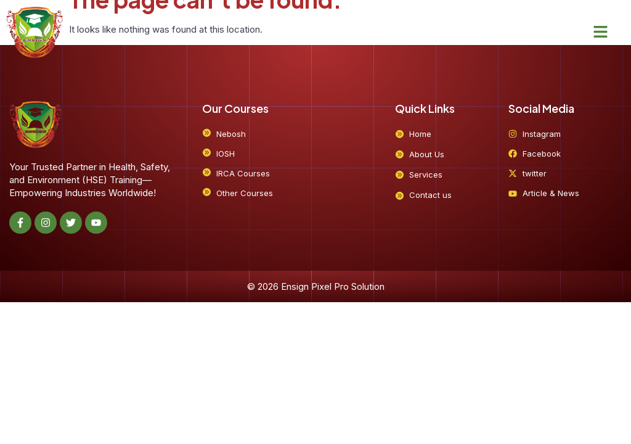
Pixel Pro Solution (348, 286)
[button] (601, 32)
